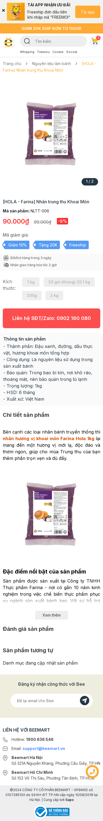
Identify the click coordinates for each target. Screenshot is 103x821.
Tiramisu (43, 52)
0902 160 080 (74, 318)
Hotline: (33, 739)
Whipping (27, 52)
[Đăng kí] (84, 700)
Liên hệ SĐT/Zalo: (51, 318)
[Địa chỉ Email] (51, 700)
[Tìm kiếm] (27, 40)
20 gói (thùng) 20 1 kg (69, 282)
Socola (71, 52)
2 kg (54, 295)
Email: (38, 748)
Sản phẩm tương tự (28, 650)
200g (32, 295)
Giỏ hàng (95, 40)
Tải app (88, 11)
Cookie (57, 52)
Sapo (69, 800)
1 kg (31, 282)
